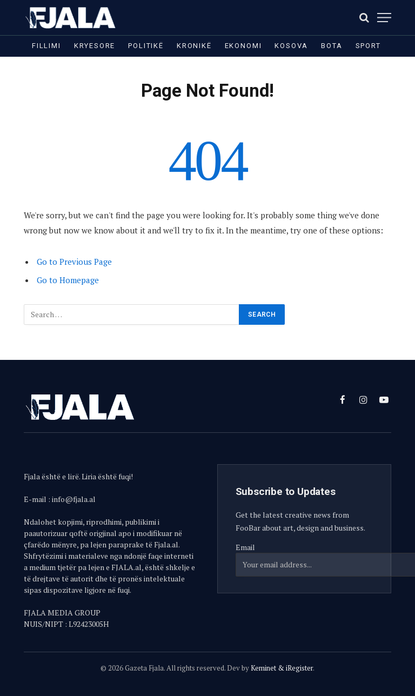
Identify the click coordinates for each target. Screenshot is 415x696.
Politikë (146, 46)
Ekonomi (243, 46)
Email (245, 547)
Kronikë (194, 46)
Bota (331, 46)
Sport (368, 46)
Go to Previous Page (74, 261)
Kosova (291, 46)
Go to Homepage (68, 280)
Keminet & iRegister (282, 668)
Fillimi (46, 46)
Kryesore (95, 46)
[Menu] (384, 17)
